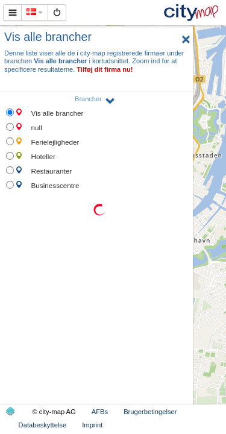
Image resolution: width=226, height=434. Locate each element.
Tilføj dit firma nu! (105, 69)
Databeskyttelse (43, 425)
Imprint (92, 425)
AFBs (100, 411)
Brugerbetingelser (150, 411)
